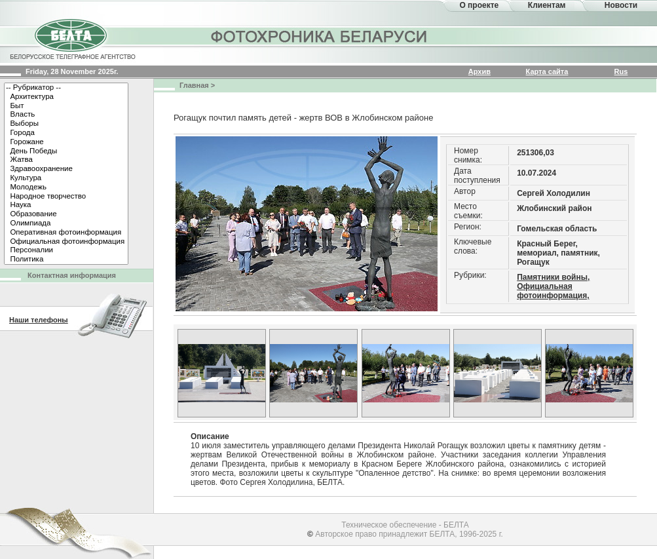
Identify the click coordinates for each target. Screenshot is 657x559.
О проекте (478, 5)
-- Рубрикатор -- (66, 87)
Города (66, 133)
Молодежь (66, 187)
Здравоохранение (66, 169)
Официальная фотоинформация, (553, 291)
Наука (66, 205)
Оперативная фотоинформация (66, 232)
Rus (621, 71)
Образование (66, 214)
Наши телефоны (38, 320)
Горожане (66, 142)
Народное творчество (66, 196)
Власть (66, 114)
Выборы (66, 123)
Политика (66, 259)
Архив (479, 71)
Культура (66, 178)
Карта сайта (547, 71)
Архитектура (66, 97)
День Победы (66, 151)
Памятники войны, (553, 277)
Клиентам (547, 5)
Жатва (66, 159)
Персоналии (66, 250)
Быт (66, 106)
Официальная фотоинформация (66, 241)
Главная (194, 85)
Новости (621, 5)
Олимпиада (66, 223)
